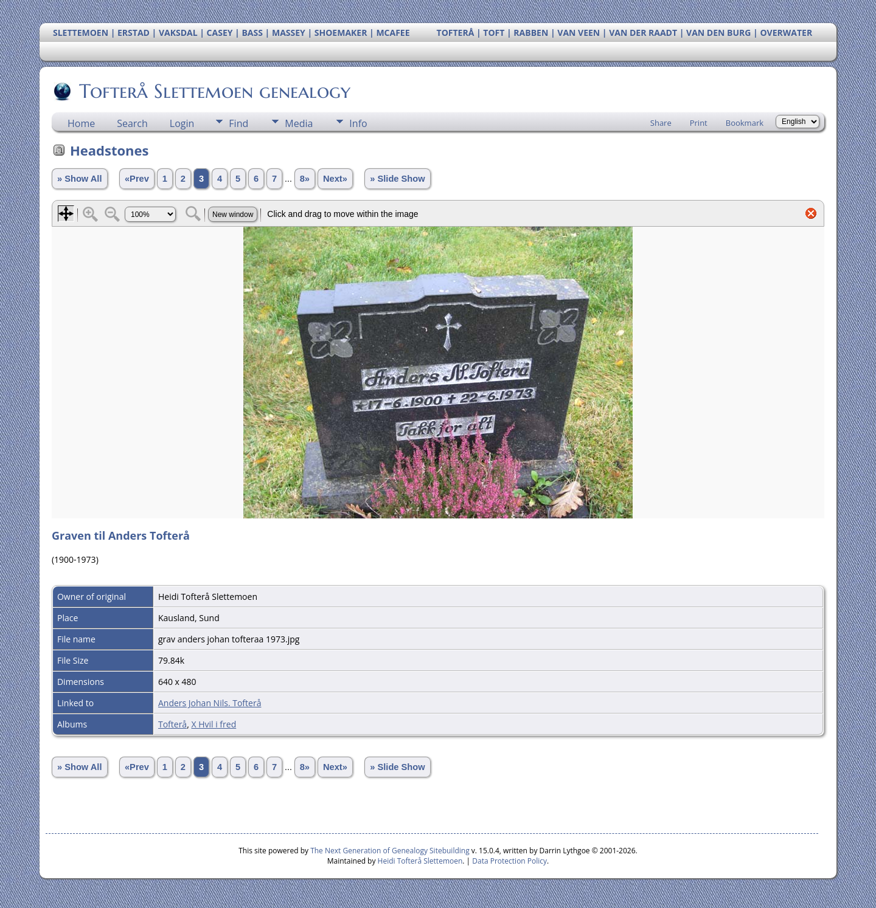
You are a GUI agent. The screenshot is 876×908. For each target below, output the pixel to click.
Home (81, 123)
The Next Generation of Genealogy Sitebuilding (390, 850)
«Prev (137, 179)
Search (132, 123)
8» (305, 179)
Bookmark (744, 122)
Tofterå (172, 724)
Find (238, 123)
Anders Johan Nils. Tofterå (209, 703)
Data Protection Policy (509, 861)
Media (299, 123)
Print (698, 122)
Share (661, 122)
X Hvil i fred (213, 724)
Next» (335, 179)
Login (182, 123)
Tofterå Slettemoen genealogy (213, 91)
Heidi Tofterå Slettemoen (420, 861)
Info (358, 123)
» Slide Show (397, 179)
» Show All (79, 179)
